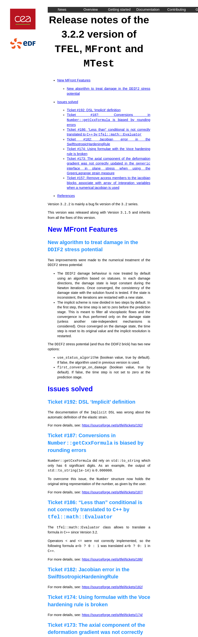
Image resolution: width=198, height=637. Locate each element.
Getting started (119, 9)
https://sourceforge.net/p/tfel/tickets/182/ (112, 581)
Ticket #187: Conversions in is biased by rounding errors (108, 118)
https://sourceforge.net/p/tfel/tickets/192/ (112, 422)
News (62, 9)
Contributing (176, 9)
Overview (90, 9)
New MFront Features (73, 79)
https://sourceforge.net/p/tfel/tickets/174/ (112, 609)
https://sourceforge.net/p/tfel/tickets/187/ (112, 488)
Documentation (148, 9)
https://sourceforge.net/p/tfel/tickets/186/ (112, 554)
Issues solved (67, 101)
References (66, 194)
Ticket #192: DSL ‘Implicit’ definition (94, 109)
